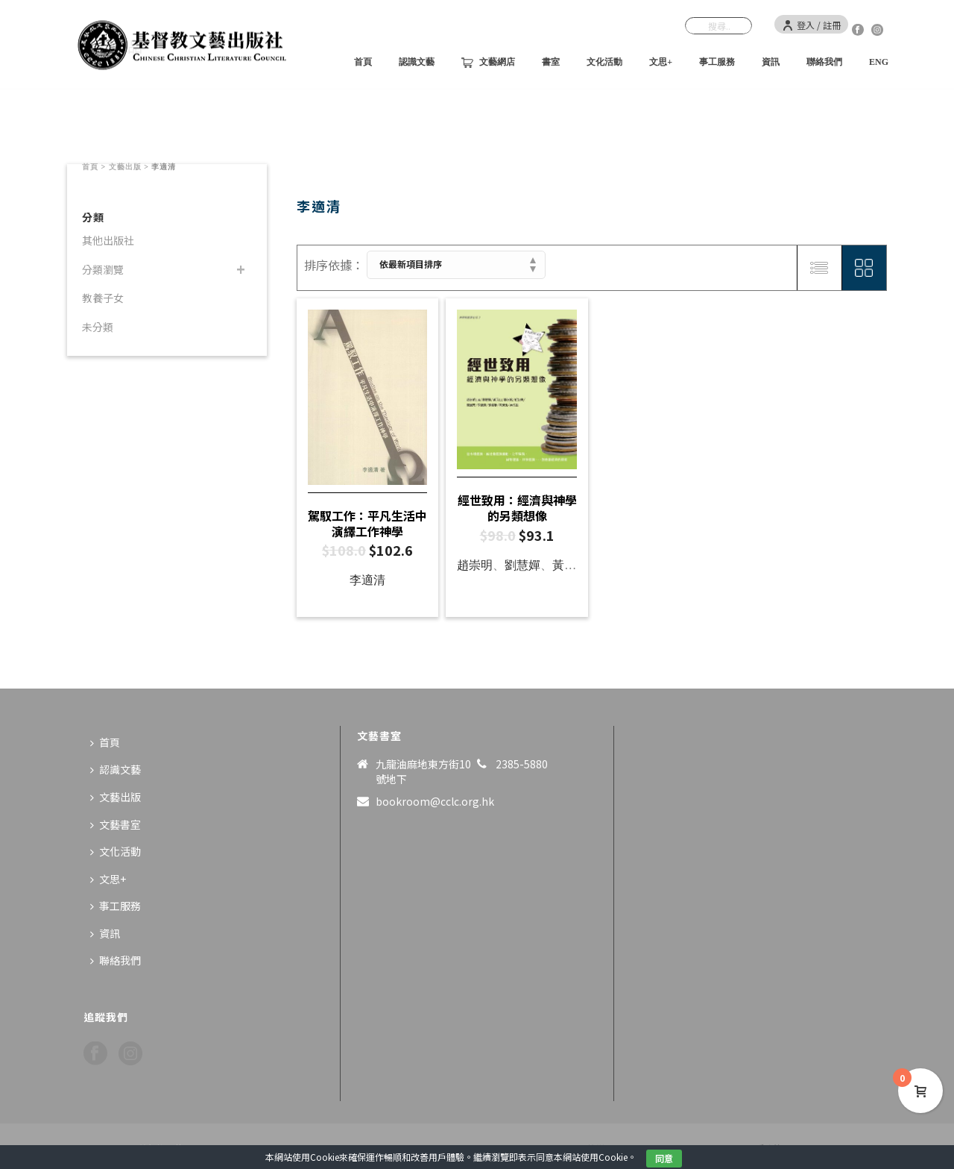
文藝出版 (125, 167)
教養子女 (103, 297)
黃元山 (570, 565)
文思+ (660, 62)
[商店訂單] (456, 265)
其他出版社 (108, 240)
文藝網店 (488, 63)
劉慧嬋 (522, 565)
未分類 (97, 326)
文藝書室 (115, 824)
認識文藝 (417, 62)
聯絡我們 (824, 62)
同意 (664, 1158)
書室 (551, 62)
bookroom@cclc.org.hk (435, 801)
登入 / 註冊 (811, 25)
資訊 (771, 62)
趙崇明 (475, 565)
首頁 (363, 62)
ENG (878, 62)
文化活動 (604, 62)
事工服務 (717, 62)
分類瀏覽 (103, 269)
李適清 (367, 580)
